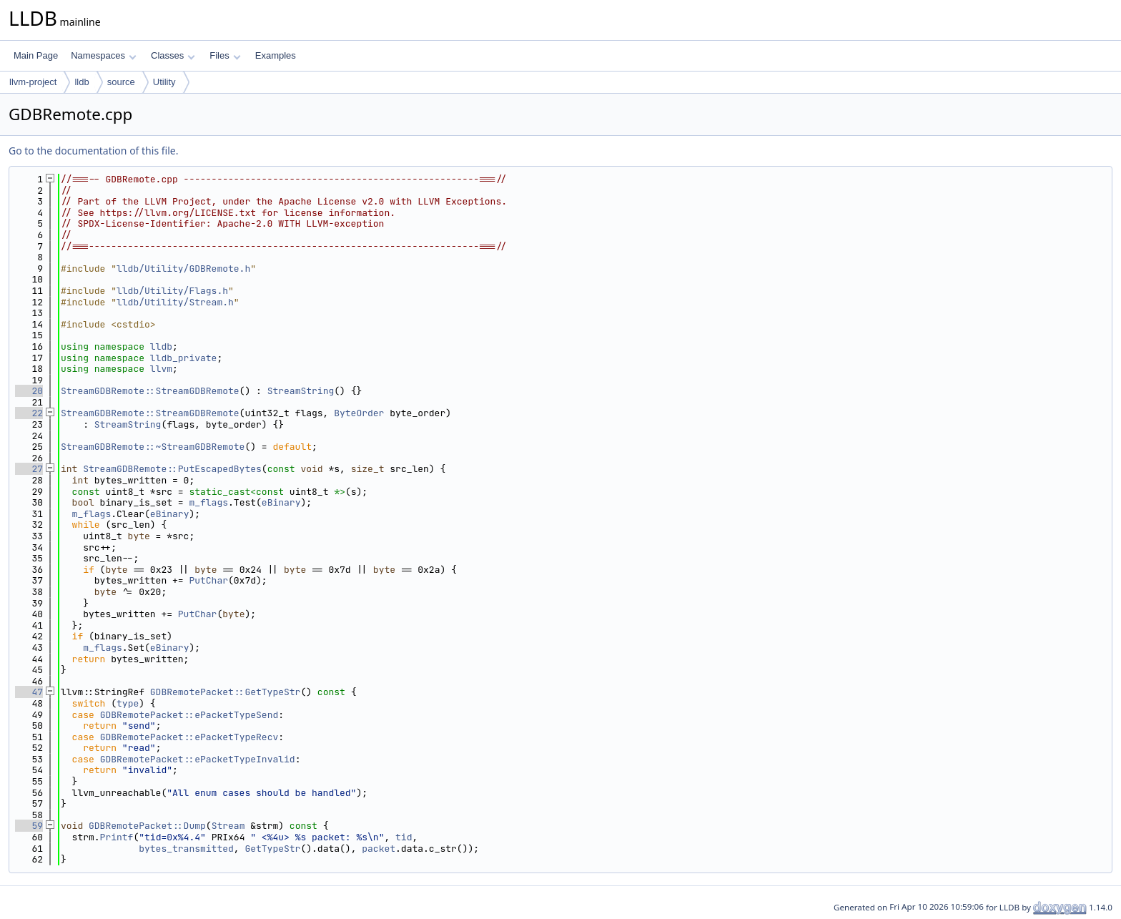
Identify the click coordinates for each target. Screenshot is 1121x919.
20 (29, 391)
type (128, 703)
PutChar (208, 580)
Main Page (36, 55)
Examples (275, 55)
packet (378, 848)
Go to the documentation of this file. (93, 150)
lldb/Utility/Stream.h (175, 302)
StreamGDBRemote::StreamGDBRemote (150, 391)
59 (29, 826)
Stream (228, 826)
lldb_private (183, 358)
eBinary (281, 502)
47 (29, 692)
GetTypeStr (272, 848)
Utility (164, 82)
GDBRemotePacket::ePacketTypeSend (189, 715)
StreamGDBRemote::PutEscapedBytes (172, 469)
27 (29, 469)
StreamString (301, 391)
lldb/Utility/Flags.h (172, 291)
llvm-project (32, 82)
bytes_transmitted (186, 848)
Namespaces (103, 55)
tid (403, 837)
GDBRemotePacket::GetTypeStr (225, 692)
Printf (117, 837)
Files (224, 55)
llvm (161, 369)
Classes (173, 55)
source (121, 82)
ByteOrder (359, 413)
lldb (81, 82)
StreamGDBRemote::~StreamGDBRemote (153, 447)
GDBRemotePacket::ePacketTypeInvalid (197, 759)
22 (29, 413)
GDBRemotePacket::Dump (147, 826)
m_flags (208, 502)
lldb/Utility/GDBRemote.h (183, 268)
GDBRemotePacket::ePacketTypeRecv (189, 737)
